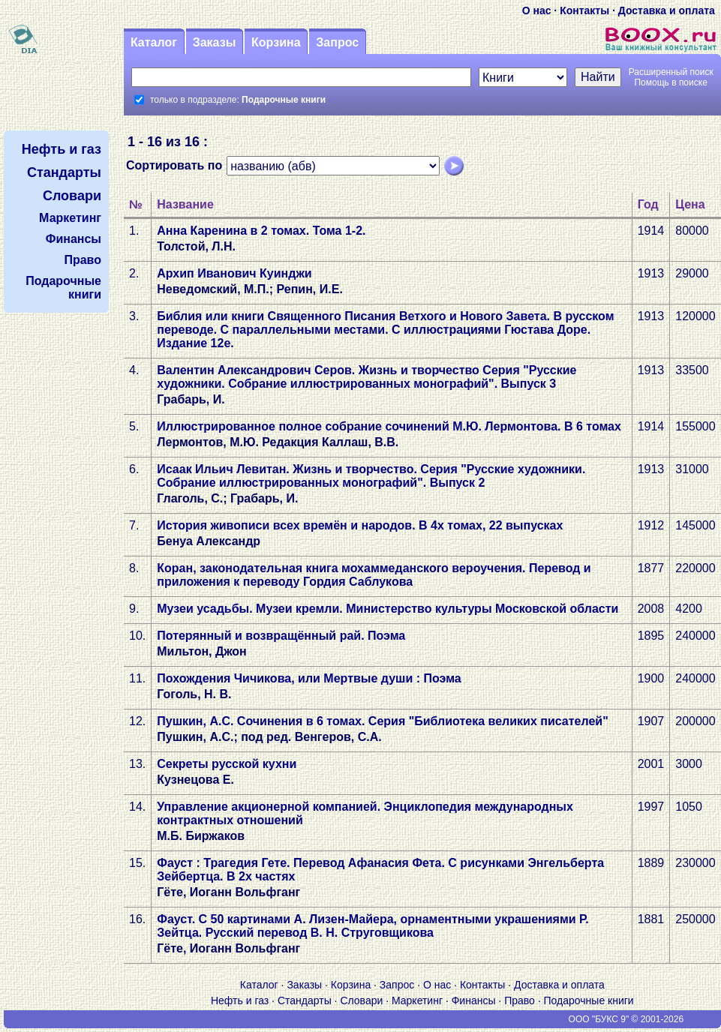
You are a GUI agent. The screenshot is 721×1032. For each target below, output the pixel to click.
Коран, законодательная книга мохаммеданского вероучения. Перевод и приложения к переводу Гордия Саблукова (373, 575)
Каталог (154, 42)
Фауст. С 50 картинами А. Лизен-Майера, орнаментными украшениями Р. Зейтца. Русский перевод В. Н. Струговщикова (372, 926)
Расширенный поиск (671, 72)
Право (519, 1000)
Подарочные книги (589, 1000)
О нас (536, 10)
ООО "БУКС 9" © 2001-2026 (626, 1019)
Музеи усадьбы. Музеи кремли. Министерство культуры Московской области (387, 608)
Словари (361, 1000)
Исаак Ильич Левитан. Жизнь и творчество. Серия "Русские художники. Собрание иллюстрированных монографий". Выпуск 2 (371, 476)
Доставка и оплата (666, 10)
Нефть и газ (240, 1000)
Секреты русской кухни (226, 764)
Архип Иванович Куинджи (234, 273)
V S (48, 1019)
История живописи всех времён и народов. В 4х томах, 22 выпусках (360, 525)
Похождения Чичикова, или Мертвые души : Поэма (309, 678)
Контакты (584, 10)
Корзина (275, 42)
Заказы (214, 42)
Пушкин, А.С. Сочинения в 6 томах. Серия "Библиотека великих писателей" (382, 721)
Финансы (474, 1000)
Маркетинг (417, 1000)
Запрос (337, 42)
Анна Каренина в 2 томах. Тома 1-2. (261, 230)
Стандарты (305, 1000)
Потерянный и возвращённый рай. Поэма (281, 635)
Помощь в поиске (670, 82)
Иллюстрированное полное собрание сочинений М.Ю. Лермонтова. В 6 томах (389, 426)
